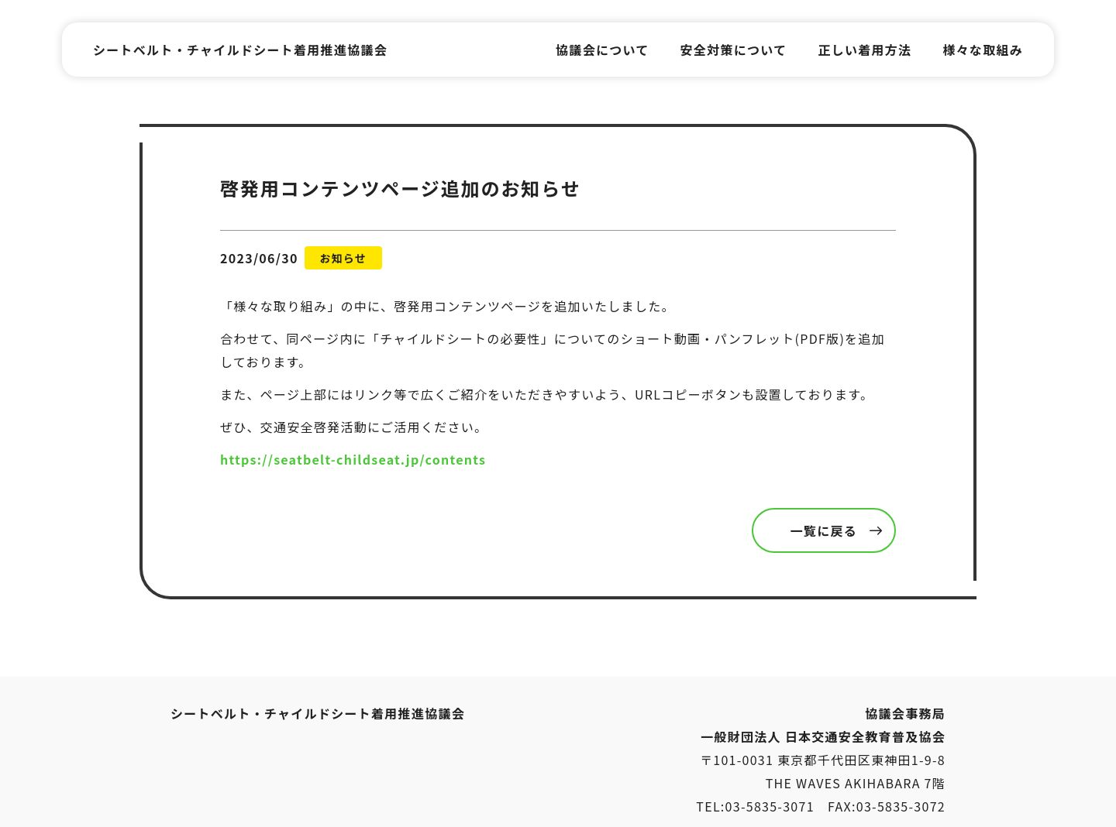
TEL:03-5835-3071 (755, 806)
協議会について (602, 49)
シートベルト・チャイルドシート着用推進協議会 (240, 49)
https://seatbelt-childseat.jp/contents (353, 459)
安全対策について (733, 49)
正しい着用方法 (864, 49)
